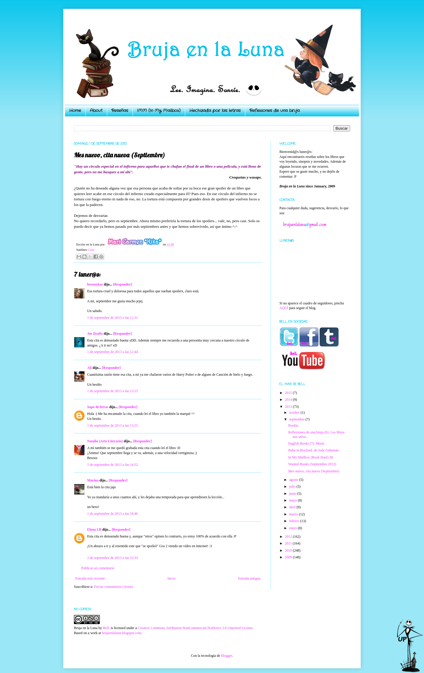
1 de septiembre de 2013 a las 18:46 (112, 514)
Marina (93, 480)
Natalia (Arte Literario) (105, 441)
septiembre (297, 419)
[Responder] (122, 284)
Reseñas (119, 110)
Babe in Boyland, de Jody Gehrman (313, 450)
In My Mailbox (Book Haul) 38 (310, 457)
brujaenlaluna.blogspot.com (121, 633)
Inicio (171, 578)
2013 (289, 407)
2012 (289, 537)
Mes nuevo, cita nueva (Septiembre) (313, 471)
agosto (294, 480)
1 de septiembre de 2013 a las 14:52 (112, 465)
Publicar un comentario (97, 568)
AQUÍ (283, 308)
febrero (294, 521)
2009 (289, 557)
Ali (89, 368)
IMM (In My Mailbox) (158, 110)
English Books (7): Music (306, 443)
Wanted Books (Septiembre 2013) (312, 464)
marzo (294, 514)
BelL (106, 628)
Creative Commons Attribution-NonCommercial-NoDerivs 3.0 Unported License (195, 628)
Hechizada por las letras (215, 110)
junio (293, 493)
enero (293, 528)
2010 (289, 550)
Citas (91, 249)
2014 (289, 399)
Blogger (226, 656)
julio (293, 486)
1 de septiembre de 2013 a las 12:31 (112, 318)
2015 (289, 393)
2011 (289, 543)
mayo (293, 500)
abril (293, 507)
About (96, 110)
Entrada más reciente (90, 578)
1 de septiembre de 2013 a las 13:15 (112, 391)
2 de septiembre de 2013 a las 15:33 (112, 558)
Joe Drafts (95, 333)
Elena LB (94, 529)
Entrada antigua (249, 578)
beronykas (95, 284)
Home (75, 110)
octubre (295, 412)
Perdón (293, 425)
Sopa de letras (97, 407)
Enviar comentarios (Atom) (113, 587)
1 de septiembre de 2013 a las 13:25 (112, 425)
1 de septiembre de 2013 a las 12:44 (112, 352)
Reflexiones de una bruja (274, 110)
